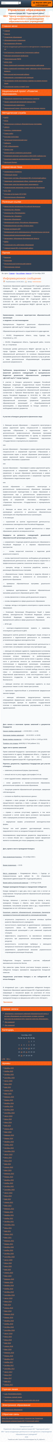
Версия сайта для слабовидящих (42, 3)
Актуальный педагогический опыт (15, 140)
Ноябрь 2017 (8, 1362)
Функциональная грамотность (14, 105)
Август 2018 (8, 1333)
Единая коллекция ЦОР (12, 229)
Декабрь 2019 (9, 1285)
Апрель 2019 (8, 1308)
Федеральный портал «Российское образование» (21, 222)
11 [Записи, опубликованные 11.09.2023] (19, 1048)
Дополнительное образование (14, 197)
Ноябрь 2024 (8, 1106)
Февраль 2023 (9, 1173)
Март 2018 (8, 1349)
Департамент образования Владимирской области (21, 238)
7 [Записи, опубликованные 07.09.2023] (26, 1045)
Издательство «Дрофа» (12, 210)
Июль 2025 (8, 1084)
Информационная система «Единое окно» (19, 226)
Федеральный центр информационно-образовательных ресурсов (26, 232)
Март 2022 (8, 1205)
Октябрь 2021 (9, 1221)
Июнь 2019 (8, 1301)
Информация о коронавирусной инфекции (18, 77)
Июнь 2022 (8, 1196)
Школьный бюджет (10, 162)
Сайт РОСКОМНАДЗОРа (12, 1394)
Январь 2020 (8, 1282)
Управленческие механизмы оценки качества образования (24, 187)
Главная (7, 31)
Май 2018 (7, 1343)
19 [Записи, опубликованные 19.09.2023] (21, 1052)
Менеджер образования (12, 219)
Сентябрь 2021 (9, 1225)
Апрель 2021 (8, 1234)
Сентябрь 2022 (9, 1189)
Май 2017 (7, 1381)
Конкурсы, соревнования (12, 130)
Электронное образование (13, 1410)
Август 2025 (8, 1081)
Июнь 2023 (8, 1161)
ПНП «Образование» (11, 146)
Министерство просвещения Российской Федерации (22, 206)
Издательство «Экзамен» (13, 216)
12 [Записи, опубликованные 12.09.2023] (21, 1048)
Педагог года (8, 149)
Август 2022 (8, 1193)
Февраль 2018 (9, 1353)
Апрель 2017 (8, 1385)
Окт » (8, 1059)
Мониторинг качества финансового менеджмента (21, 184)
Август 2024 (8, 1116)
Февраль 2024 (9, 1135)
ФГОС (6, 121)
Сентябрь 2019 (9, 1295)
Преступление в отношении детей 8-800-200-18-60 (21, 1400)
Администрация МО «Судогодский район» (18, 248)
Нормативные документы (13, 172)
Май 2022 (7, 1199)
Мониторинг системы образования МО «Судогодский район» (25, 178)
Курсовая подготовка (11, 137)
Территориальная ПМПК (12, 59)
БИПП (6, 117)
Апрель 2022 (8, 1202)
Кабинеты (7, 143)
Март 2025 (8, 1093)
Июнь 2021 (8, 1228)
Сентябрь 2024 (9, 1113)
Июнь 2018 (8, 1340)
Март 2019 (8, 1311)
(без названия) (10, 1022)
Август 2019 (8, 1298)
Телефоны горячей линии (13, 1397)
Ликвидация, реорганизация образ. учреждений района (23, 181)
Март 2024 (8, 1132)
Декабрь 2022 (9, 1180)
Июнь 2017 (8, 1378)
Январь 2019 (8, 1317)
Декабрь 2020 (9, 1247)
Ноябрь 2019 (8, 1289)
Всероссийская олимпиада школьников (17, 153)
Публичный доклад (10, 175)
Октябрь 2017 (9, 1365)
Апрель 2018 (8, 1346)
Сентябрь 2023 (9, 1151)
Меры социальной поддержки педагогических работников (24, 65)
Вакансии (7, 257)
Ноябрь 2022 (8, 1183)
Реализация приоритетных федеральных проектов (21, 98)
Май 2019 (7, 1305)
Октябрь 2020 (9, 1253)
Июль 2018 (8, 1336)
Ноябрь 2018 (8, 1324)
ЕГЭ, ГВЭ (7, 191)
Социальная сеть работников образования (19, 245)
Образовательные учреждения (15, 40)
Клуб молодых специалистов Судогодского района (21, 52)
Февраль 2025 (9, 1097)
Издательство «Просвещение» (14, 213)
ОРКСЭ (6, 127)
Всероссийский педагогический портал (17, 235)
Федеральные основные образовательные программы (23, 124)
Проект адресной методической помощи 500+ (20, 102)
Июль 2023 (8, 1157)
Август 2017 (8, 1372)
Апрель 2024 (8, 1129)
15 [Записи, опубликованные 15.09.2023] (29, 1048)
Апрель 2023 (8, 1167)
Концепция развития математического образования (22, 159)
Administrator (37, 282)
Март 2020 (8, 1276)
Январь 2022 (8, 1212)
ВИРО (6, 242)
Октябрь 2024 (9, 1109)
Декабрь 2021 (9, 1215)
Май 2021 (7, 1231)
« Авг (3, 1059)
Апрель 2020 (8, 1273)
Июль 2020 (8, 1263)
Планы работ (8, 133)
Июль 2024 (8, 1119)
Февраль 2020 (9, 1279)
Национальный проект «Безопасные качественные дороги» (24, 108)
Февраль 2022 (9, 1209)
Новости (7, 34)
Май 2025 (7, 1087)
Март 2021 (8, 1237)
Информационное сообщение (22, 278)
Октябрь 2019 (9, 1292)
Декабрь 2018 (9, 1321)
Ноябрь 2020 (8, 1250)
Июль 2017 (8, 1375)
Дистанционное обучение (13, 43)
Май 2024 (7, 1125)
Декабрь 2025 (9, 1068)
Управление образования (13, 37)
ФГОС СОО (8, 62)
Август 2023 (8, 1154)
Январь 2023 (8, 1177)
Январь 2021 (8, 1244)
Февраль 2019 (9, 1314)
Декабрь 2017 (9, 1359)
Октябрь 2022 (9, 1186)
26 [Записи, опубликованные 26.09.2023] (21, 1055)
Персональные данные (12, 267)
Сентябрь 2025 (9, 1078)
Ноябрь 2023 (8, 1145)
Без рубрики (20, 273)
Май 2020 (7, 1269)
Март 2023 (8, 1170)
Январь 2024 (8, 1138)
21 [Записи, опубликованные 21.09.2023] (26, 1052)
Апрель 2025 (8, 1090)
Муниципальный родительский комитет (17, 264)
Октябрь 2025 (9, 1074)
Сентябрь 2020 (9, 1257)
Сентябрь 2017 (9, 1369)
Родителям (8, 260)
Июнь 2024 (8, 1122)
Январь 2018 (8, 1356)
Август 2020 (8, 1260)
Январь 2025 (8, 1100)
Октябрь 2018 (9, 1327)
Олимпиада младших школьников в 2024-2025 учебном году (25, 156)
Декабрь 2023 (9, 1142)
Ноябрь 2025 (8, 1071)
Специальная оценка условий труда (16, 86)
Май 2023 (7, 1164)
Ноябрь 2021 (8, 1218)
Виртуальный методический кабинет (16, 74)
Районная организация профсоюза (16, 56)
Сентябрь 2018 (9, 1330)
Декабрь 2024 (9, 1103)
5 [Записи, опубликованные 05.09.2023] (21, 1045)
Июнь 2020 (8, 1266)
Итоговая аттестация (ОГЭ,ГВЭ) (15, 194)
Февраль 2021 (9, 1241)
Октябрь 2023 (9, 1148)
